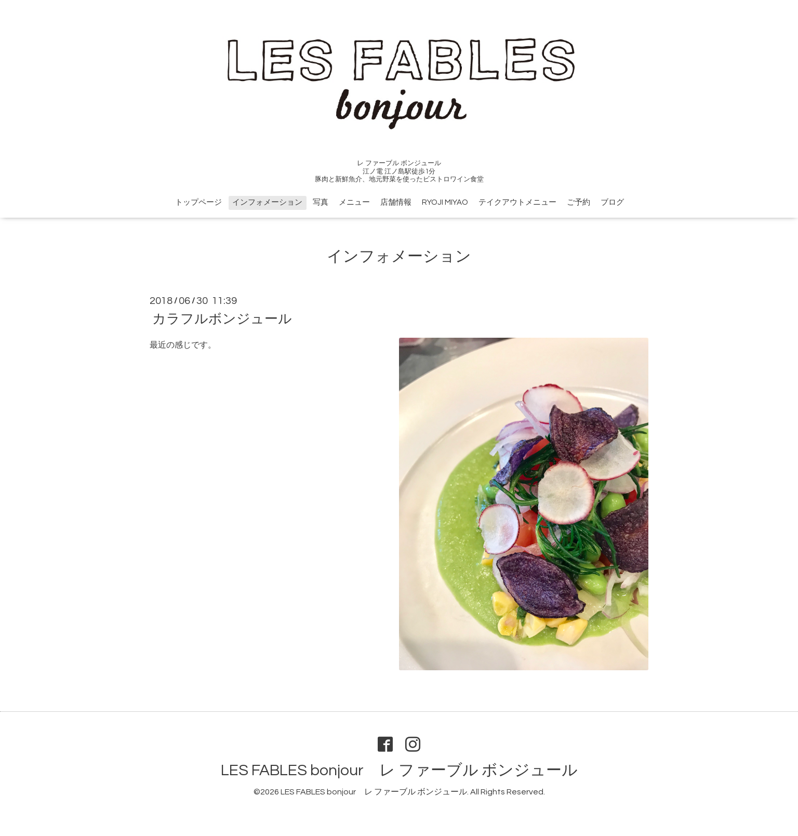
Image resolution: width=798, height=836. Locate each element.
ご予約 (578, 202)
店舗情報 (395, 202)
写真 (320, 202)
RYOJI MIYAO (445, 202)
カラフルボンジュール (222, 319)
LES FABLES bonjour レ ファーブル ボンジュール (399, 770)
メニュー (354, 202)
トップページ (198, 202)
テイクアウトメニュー (517, 202)
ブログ (612, 202)
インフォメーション (267, 202)
